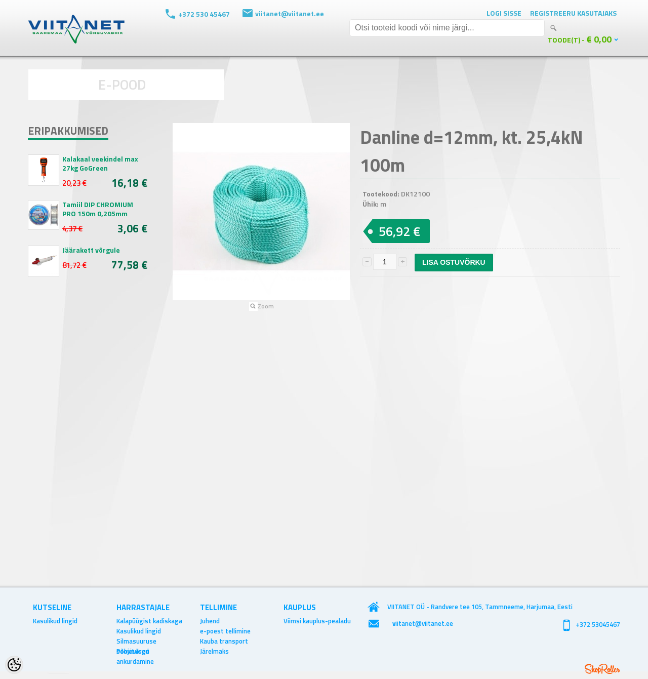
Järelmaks (214, 651)
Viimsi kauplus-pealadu (317, 621)
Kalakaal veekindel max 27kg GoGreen (100, 163)
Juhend (210, 621)
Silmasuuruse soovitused (136, 641)
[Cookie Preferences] (14, 665)
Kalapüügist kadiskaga (149, 621)
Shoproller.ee (602, 669)
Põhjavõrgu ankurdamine (135, 651)
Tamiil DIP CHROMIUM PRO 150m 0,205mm (97, 209)
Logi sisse (504, 13)
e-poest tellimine (225, 631)
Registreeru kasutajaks (573, 13)
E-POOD (122, 84)
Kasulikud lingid (55, 621)
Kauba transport (224, 641)
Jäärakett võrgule (91, 250)
